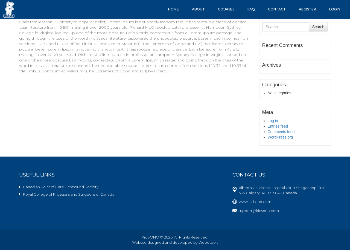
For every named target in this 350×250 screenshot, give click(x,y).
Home (173, 9)
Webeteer (208, 242)
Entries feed (278, 126)
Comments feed (281, 132)
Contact (277, 9)
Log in (273, 121)
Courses (226, 9)
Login (334, 9)
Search (318, 27)
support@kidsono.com (259, 210)
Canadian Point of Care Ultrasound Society (60, 187)
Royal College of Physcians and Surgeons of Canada (68, 194)
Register (307, 9)
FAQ (251, 9)
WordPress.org (280, 137)
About (198, 9)
